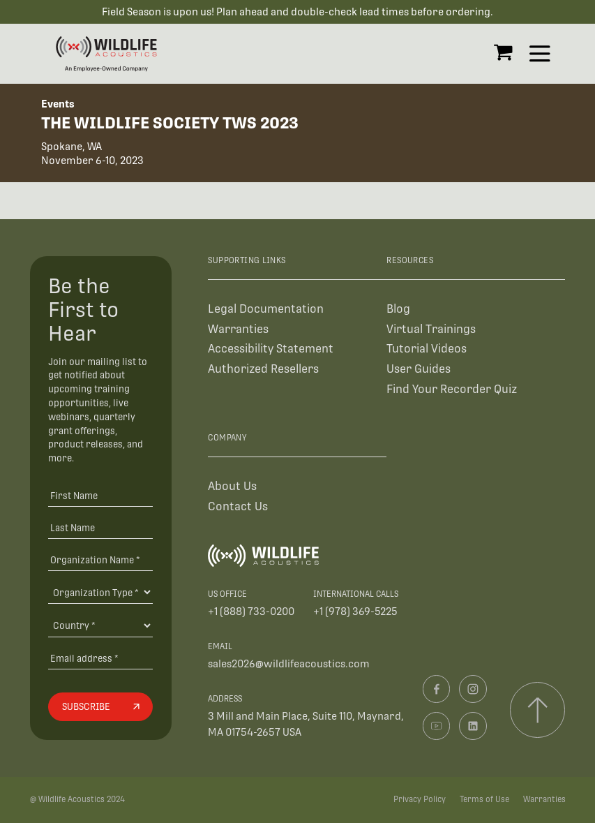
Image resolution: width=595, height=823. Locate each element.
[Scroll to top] (537, 709)
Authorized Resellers (263, 369)
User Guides (418, 369)
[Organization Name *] (100, 559)
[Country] (100, 625)
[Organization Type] (100, 592)
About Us (232, 486)
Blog (398, 309)
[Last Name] (100, 527)
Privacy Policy (419, 799)
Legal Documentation (266, 309)
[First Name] (100, 495)
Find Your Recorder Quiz (451, 389)
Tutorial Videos (426, 348)
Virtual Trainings (431, 329)
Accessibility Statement (270, 348)
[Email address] (100, 657)
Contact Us (238, 506)
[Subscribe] (100, 707)
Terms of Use (484, 799)
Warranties (238, 329)
